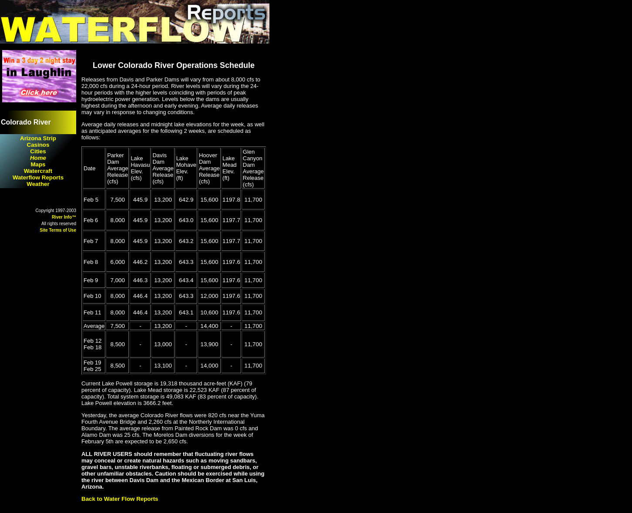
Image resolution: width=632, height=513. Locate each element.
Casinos (38, 145)
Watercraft (38, 171)
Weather (38, 184)
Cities (38, 151)
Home (38, 158)
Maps (37, 164)
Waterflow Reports (38, 177)
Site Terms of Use (58, 230)
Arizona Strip (38, 138)
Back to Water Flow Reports (119, 499)
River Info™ (64, 217)
